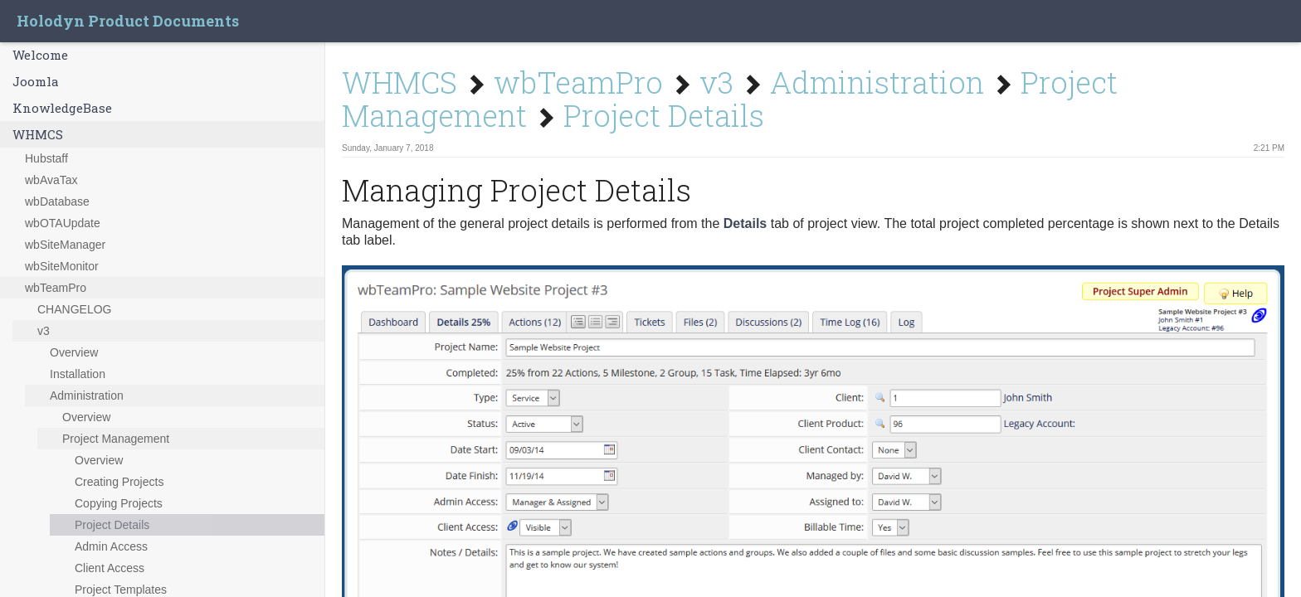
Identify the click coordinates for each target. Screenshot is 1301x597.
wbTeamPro (55, 287)
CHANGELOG (74, 309)
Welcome (40, 54)
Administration (87, 395)
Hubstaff (46, 158)
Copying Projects (119, 503)
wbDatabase (57, 201)
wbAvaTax (51, 180)
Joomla (35, 81)
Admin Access (111, 546)
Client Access (109, 568)
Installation (77, 374)
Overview (74, 352)
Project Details (112, 524)
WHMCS (37, 134)
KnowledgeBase (62, 108)
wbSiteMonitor (62, 266)
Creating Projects (119, 481)
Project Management (115, 438)
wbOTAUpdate (62, 223)
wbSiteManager (65, 244)
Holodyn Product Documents (128, 21)
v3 (43, 330)
